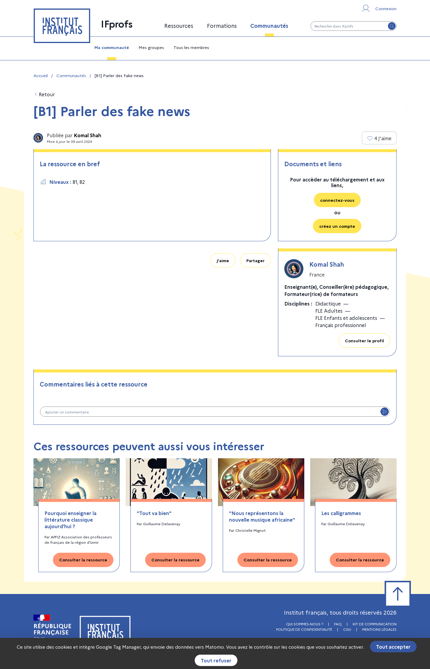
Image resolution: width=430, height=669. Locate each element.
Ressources (178, 25)
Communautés (269, 25)
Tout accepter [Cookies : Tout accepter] (393, 646)
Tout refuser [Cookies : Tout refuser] (216, 660)
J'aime (222, 260)
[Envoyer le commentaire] (384, 411)
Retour (44, 94)
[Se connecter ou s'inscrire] (379, 8)
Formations (222, 25)
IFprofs (117, 23)
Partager (255, 260)
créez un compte (337, 226)
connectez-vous (337, 200)
